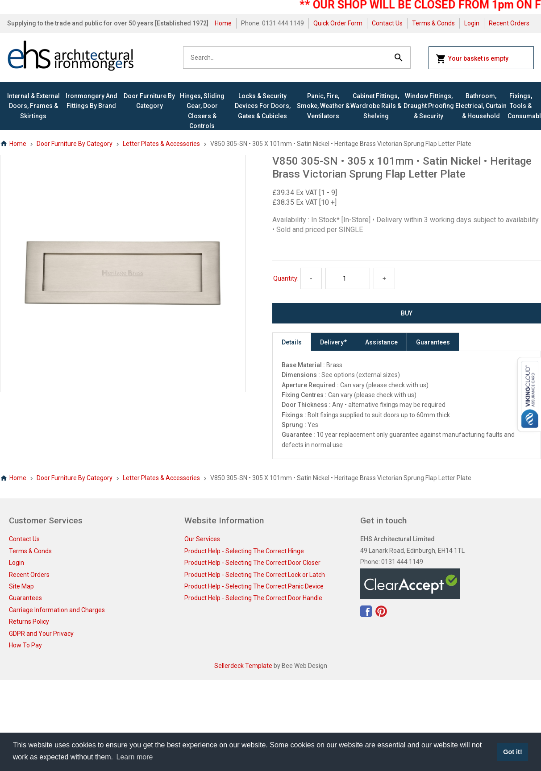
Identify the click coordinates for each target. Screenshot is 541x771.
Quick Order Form (337, 23)
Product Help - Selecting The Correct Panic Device (254, 586)
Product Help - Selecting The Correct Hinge (244, 551)
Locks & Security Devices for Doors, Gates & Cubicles (263, 106)
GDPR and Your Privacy (41, 633)
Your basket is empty (472, 59)
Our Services (202, 539)
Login (471, 23)
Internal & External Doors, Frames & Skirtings (33, 106)
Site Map (21, 586)
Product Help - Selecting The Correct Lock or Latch (254, 574)
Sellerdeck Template (243, 665)
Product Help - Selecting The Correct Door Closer (252, 562)
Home (223, 23)
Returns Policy (29, 621)
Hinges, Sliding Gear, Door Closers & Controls (202, 110)
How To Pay (25, 645)
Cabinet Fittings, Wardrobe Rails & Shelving (375, 106)
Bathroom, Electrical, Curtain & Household (481, 106)
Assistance (381, 342)
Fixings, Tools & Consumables (521, 106)
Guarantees (433, 342)
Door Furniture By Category (149, 100)
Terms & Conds (433, 23)
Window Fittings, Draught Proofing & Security (429, 106)
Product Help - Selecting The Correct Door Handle (253, 597)
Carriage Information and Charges (57, 609)
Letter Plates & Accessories (161, 143)
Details (292, 342)
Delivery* (333, 342)
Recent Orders (509, 23)
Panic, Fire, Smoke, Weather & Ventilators (323, 106)
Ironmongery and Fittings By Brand (91, 100)
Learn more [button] (135, 757)
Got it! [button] (512, 751)
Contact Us (387, 23)
